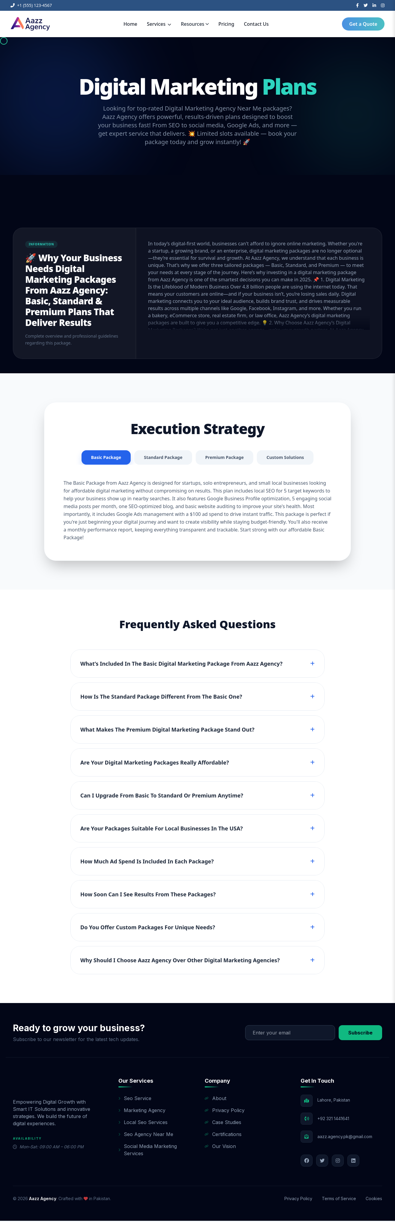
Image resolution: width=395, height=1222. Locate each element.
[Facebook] (357, 5)
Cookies (374, 1199)
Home (130, 24)
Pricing (226, 24)
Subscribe (360, 1034)
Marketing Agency (141, 1111)
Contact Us (256, 24)
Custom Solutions (292, 458)
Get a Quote (363, 24)
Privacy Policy (225, 1111)
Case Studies (223, 1123)
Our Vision (220, 1147)
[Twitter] (366, 5)
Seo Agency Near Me (145, 1135)
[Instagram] (383, 5)
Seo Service (134, 1099)
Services (159, 24)
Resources (195, 24)
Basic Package (99, 458)
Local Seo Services (143, 1123)
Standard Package (160, 458)
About (215, 1099)
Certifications (223, 1135)
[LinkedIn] (374, 5)
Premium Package (226, 458)
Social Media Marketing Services (147, 1151)
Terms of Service (339, 1199)
